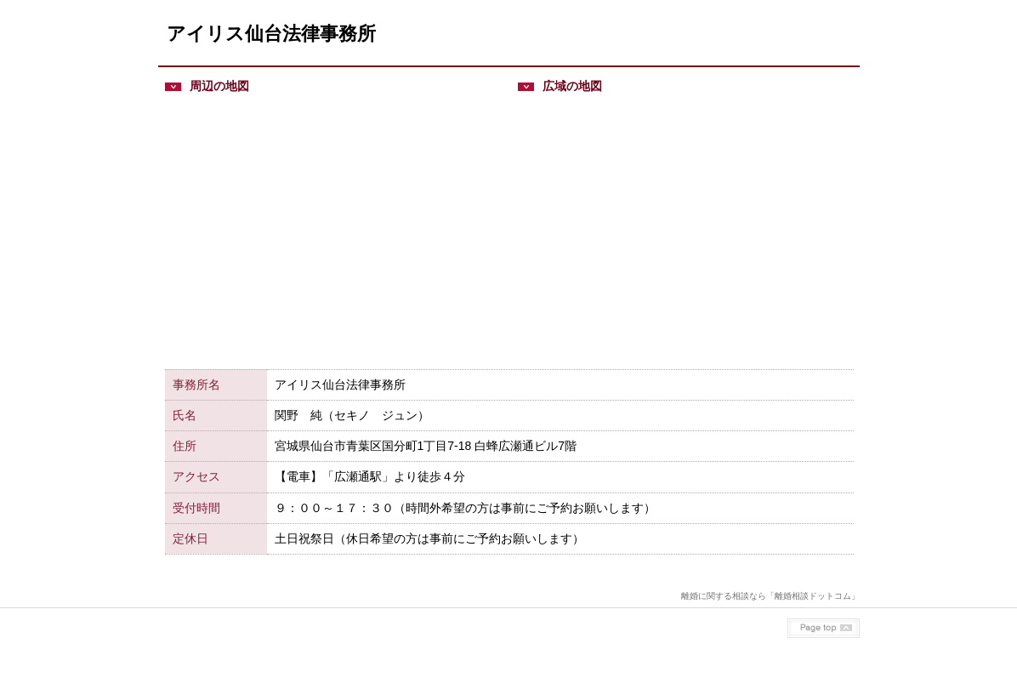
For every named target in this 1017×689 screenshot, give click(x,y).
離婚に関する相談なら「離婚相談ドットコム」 (770, 596)
